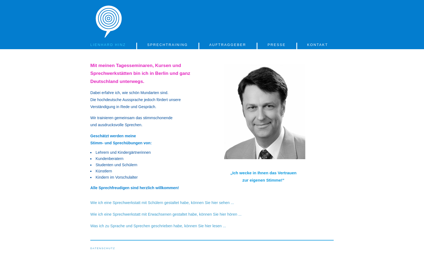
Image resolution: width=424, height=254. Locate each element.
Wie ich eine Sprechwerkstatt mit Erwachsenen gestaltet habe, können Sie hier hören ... (165, 214)
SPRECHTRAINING (167, 45)
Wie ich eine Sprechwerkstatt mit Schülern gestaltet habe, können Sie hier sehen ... (162, 202)
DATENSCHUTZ (102, 248)
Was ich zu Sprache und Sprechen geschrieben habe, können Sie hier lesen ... (158, 226)
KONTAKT (317, 45)
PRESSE (276, 45)
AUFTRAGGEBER (227, 45)
